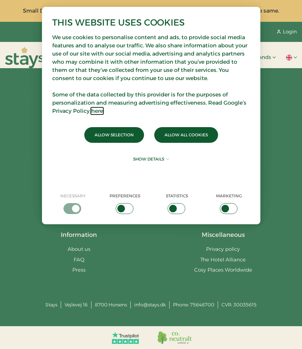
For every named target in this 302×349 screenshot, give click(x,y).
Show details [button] (151, 159)
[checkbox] (73, 203)
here (97, 111)
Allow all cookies (186, 134)
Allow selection (114, 134)
